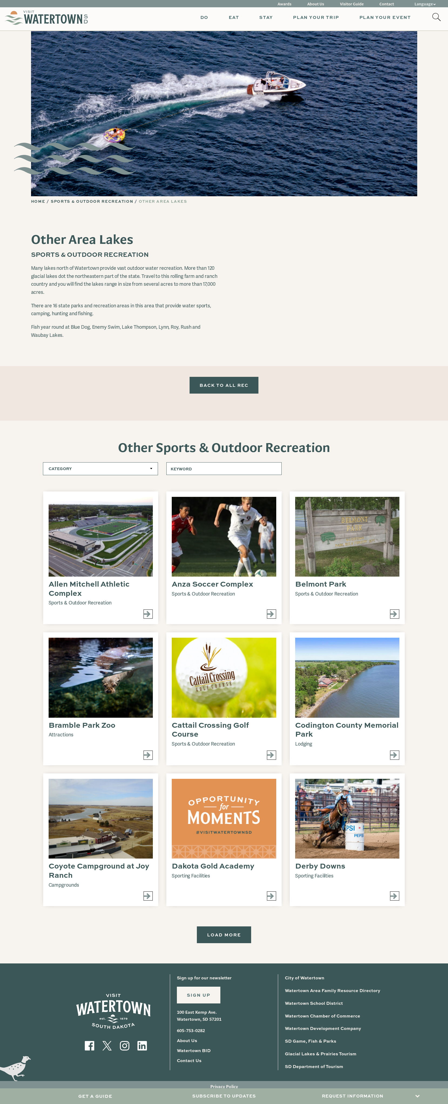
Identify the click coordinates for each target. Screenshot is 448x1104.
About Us (320, 3)
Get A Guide (95, 1096)
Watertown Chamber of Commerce (321, 1018)
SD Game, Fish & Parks (310, 1043)
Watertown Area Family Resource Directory (331, 993)
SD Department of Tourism (313, 1068)
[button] (202, 18)
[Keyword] (224, 471)
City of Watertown (304, 980)
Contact (388, 3)
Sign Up (199, 998)
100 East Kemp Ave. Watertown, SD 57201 (199, 1019)
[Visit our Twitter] (107, 1048)
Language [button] (424, 3)
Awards (290, 3)
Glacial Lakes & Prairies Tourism (320, 1056)
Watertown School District (313, 1006)
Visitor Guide (354, 3)
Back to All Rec (224, 386)
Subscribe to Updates (224, 1096)
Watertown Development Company (322, 1031)
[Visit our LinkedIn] (142, 1048)
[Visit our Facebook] (89, 1048)
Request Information (352, 1096)
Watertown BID (193, 1054)
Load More (224, 937)
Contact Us (189, 1063)
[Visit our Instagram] (124, 1048)
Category (60, 471)
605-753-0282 (191, 1034)
